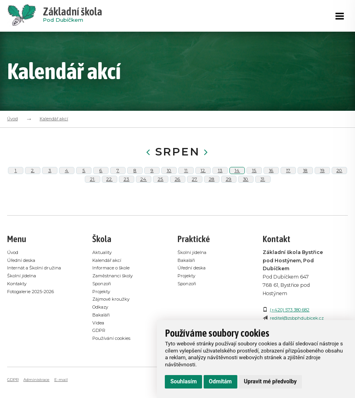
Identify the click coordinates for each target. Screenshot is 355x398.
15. (254, 177)
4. (67, 177)
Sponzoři (103, 309)
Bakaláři (102, 340)
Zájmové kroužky (113, 324)
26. (177, 198)
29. (228, 198)
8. (135, 177)
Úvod (12, 118)
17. (288, 177)
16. (271, 177)
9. (152, 177)
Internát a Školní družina (36, 293)
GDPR (99, 355)
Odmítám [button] (220, 381)
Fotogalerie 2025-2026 (34, 316)
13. (220, 177)
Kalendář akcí (54, 118)
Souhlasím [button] (183, 381)
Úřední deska (22, 285)
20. (339, 177)
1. (15, 177)
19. (322, 177)
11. (186, 177)
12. (203, 177)
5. (84, 177)
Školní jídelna (22, 301)
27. (194, 198)
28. (212, 198)
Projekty (102, 316)
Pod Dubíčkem (72, 16)
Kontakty (18, 309)
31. (262, 198)
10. (169, 177)
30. (246, 198)
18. (305, 177)
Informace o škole (113, 293)
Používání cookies (113, 363)
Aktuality (103, 277)
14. (237, 177)
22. (109, 198)
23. (126, 198)
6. (101, 177)
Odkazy (101, 332)
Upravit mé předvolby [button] (270, 381)
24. (143, 198)
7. (118, 177)
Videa (99, 348)
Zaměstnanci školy (114, 301)
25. (160, 198)
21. (92, 198)
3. (50, 177)
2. (33, 177)
